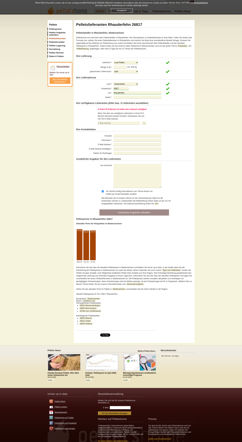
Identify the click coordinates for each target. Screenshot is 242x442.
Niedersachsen (119, 289)
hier (156, 204)
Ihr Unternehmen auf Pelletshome (113, 441)
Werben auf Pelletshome (112, 419)
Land (109, 84)
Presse (152, 419)
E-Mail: (106, 408)
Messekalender (61, 412)
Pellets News (60, 401)
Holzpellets (182, 46)
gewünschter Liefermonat (101, 71)
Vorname (108, 136)
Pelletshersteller (57, 42)
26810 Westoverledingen (90, 305)
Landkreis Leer (89, 301)
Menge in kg (106, 67)
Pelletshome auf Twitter (64, 418)
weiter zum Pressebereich (159, 439)
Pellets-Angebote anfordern (57, 33)
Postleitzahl (106, 89)
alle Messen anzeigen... (171, 356)
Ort (110, 93)
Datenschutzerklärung (199, 3)
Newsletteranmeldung (110, 393)
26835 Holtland (86, 324)
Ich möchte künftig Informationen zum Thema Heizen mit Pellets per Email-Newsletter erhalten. (129, 192)
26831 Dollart (85, 321)
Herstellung (54, 49)
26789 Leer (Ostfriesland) (90, 311)
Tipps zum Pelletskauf (171, 270)
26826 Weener (86, 318)
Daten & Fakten (56, 56)
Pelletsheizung (83, 49)
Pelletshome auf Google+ (65, 428)
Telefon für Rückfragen (102, 153)
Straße (108, 97)
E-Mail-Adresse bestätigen (100, 149)
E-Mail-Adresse (105, 144)
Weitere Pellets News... (147, 351)
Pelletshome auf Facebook (66, 423)
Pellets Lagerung (57, 45)
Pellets (53, 24)
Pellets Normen (56, 53)
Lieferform (107, 62)
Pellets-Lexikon (61, 407)
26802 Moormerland (88, 308)
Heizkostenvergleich (135, 284)
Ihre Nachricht (106, 165)
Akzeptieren (122, 10)
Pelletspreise (55, 29)
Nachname (107, 140)
